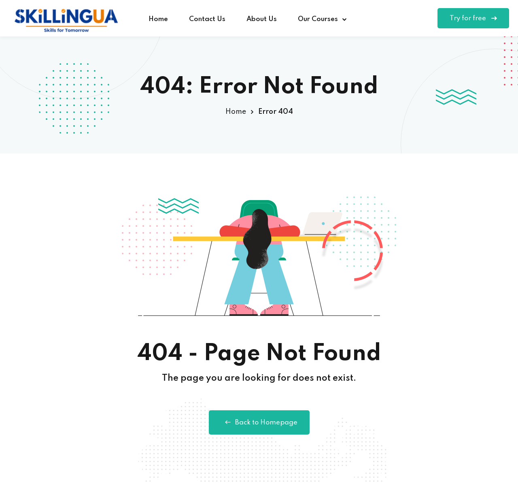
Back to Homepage (259, 422)
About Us (261, 19)
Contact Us (207, 19)
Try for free (473, 18)
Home (158, 19)
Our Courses (318, 19)
